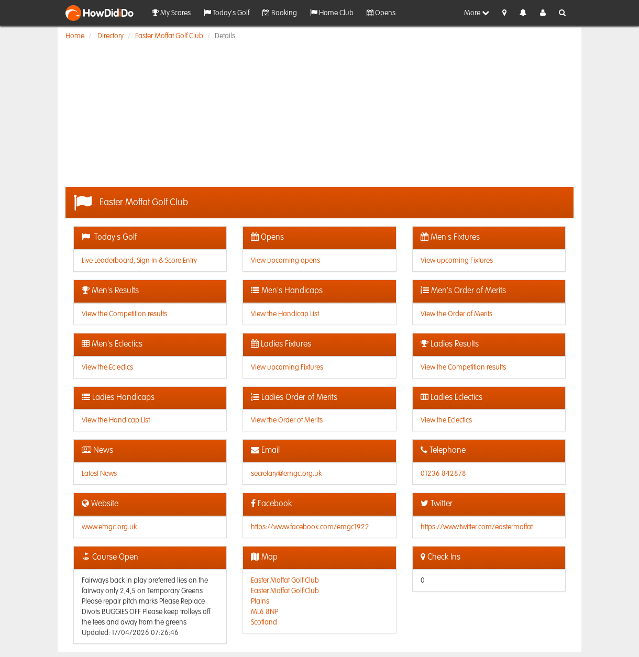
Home (74, 36)
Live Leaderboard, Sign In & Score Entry (139, 260)
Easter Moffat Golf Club (169, 36)
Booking (279, 13)
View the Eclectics (107, 367)
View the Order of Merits (456, 314)
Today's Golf (226, 13)
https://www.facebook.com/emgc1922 (310, 527)
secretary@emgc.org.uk (286, 473)
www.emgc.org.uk (109, 527)
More (476, 13)
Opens (381, 13)
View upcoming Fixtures (457, 260)
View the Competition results (124, 314)
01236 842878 (443, 473)
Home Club (332, 13)
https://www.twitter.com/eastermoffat (477, 527)
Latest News (99, 473)
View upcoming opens (285, 260)
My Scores (171, 13)
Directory (110, 36)
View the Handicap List (285, 314)
